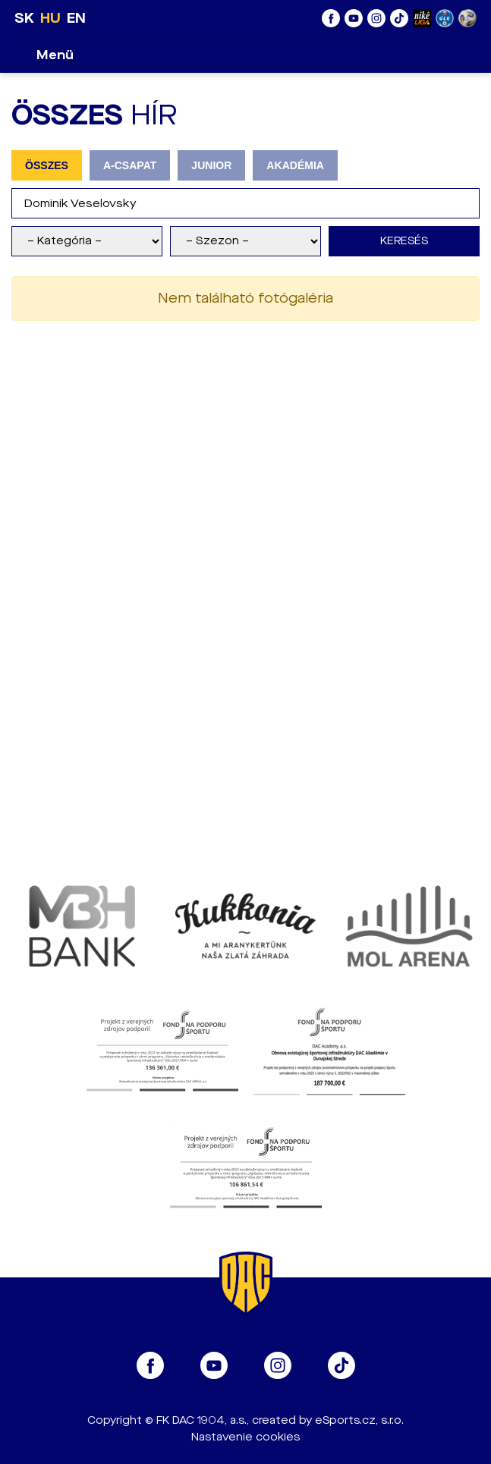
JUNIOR (211, 165)
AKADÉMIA (295, 165)
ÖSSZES (46, 165)
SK (24, 18)
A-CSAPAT (129, 165)
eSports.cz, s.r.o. (359, 1420)
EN (76, 18)
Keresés (404, 241)
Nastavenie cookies (245, 1437)
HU (50, 18)
